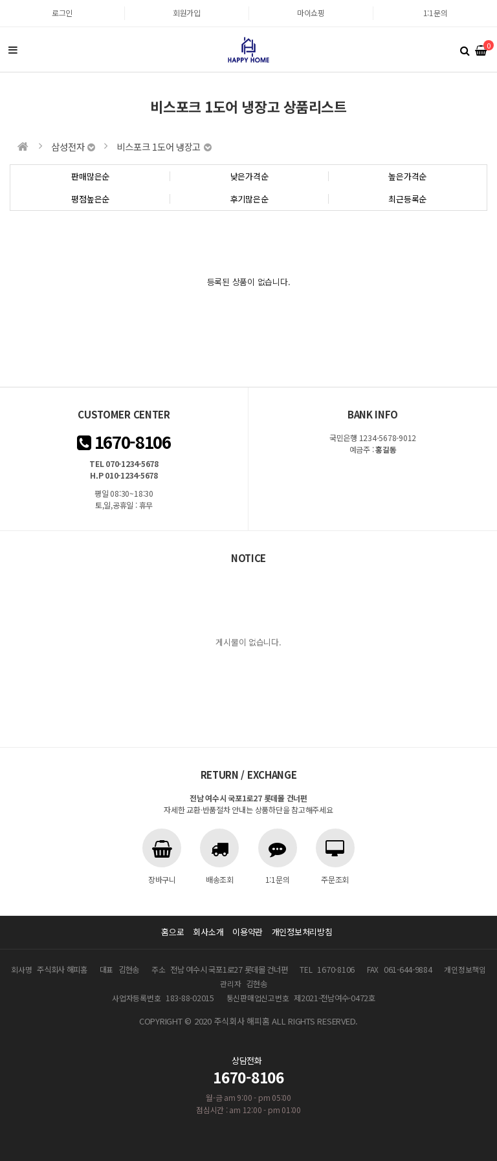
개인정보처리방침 (302, 932)
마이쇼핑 (311, 12)
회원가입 (187, 12)
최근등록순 (407, 199)
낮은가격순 (249, 176)
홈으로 (172, 932)
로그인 (62, 12)
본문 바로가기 (0, 0)
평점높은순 (90, 199)
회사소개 (208, 932)
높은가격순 (407, 176)
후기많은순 (249, 199)
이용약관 (247, 932)
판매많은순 (90, 176)
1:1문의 (435, 12)
